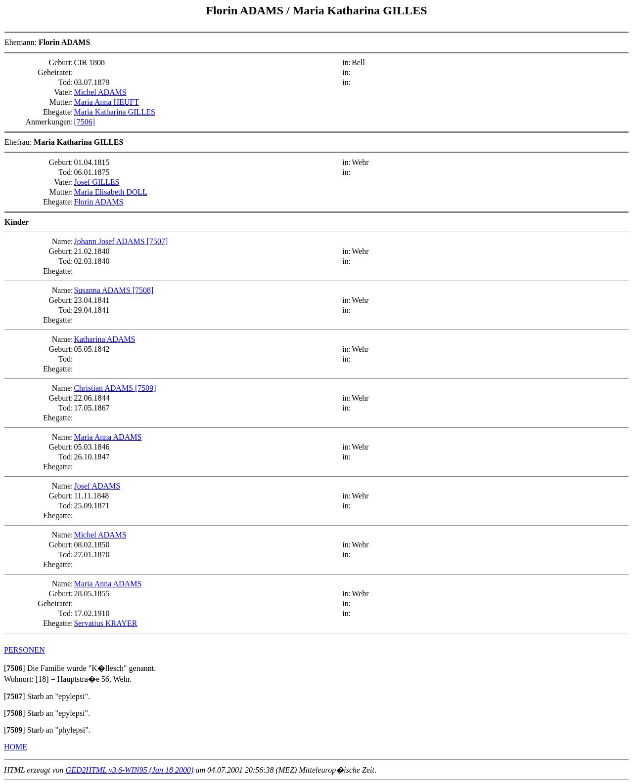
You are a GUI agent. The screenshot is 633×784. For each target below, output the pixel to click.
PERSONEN (24, 650)
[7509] (145, 388)
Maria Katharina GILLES (360, 10)
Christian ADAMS (104, 388)
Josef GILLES (96, 182)
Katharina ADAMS (104, 339)
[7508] (143, 290)
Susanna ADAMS (103, 290)
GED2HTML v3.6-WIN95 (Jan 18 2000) (130, 770)
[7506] (84, 122)
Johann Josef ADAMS (110, 241)
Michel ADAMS (100, 92)
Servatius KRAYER (105, 623)
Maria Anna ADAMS (107, 437)
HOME (15, 747)
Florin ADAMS (246, 10)
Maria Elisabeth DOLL (110, 192)
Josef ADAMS (97, 486)
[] (14, 668)
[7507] (157, 241)
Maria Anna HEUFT (106, 102)
